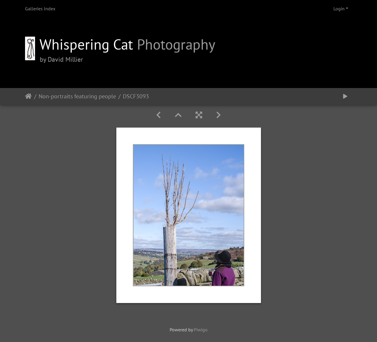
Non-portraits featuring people (77, 96)
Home (28, 96)
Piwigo (201, 330)
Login (339, 9)
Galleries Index (40, 9)
